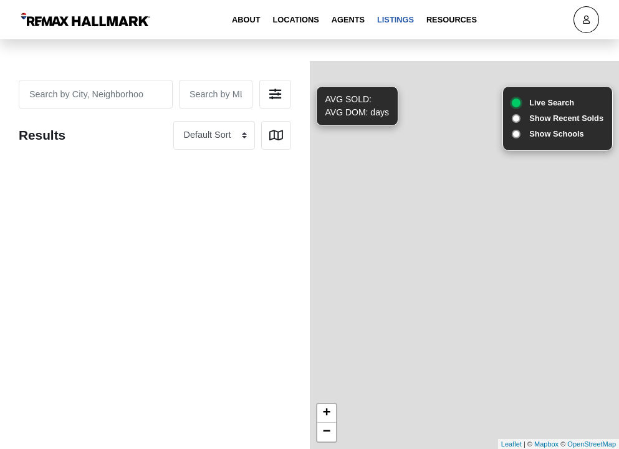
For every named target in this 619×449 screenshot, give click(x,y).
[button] (275, 94)
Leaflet (511, 444)
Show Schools (556, 133)
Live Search (551, 102)
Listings (395, 19)
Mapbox (546, 444)
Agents (348, 19)
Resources (451, 19)
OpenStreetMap (591, 444)
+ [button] (326, 413)
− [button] (326, 432)
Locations (295, 19)
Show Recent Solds (566, 118)
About (246, 19)
